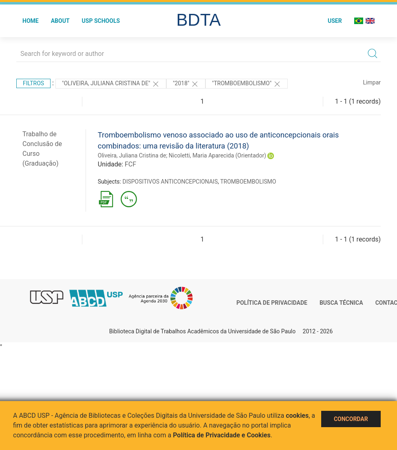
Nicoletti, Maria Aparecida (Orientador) (217, 155)
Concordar (351, 419)
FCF (130, 164)
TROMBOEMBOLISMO (248, 181)
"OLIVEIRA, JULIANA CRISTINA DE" (111, 84)
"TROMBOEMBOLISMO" (246, 84)
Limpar (372, 82)
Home (30, 21)
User (335, 21)
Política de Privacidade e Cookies (222, 435)
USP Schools (101, 21)
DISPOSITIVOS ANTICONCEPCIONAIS (170, 181)
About (60, 21)
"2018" (186, 84)
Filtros (33, 83)
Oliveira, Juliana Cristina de (132, 155)
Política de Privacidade (271, 302)
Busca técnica (341, 302)
